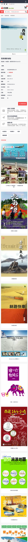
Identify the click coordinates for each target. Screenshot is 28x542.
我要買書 (7, 15)
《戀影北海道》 (14, 231)
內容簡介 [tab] (4, 131)
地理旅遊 (12, 15)
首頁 (2, 15)
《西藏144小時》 (14, 448)
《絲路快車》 (14, 325)
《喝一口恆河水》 (14, 402)
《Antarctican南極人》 (14, 359)
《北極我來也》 (14, 520)
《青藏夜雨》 (14, 279)
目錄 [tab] (18, 131)
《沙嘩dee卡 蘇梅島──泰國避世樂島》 (14, 186)
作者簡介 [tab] (12, 131)
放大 (14, 54)
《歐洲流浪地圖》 (14, 490)
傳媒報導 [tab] (4, 135)
